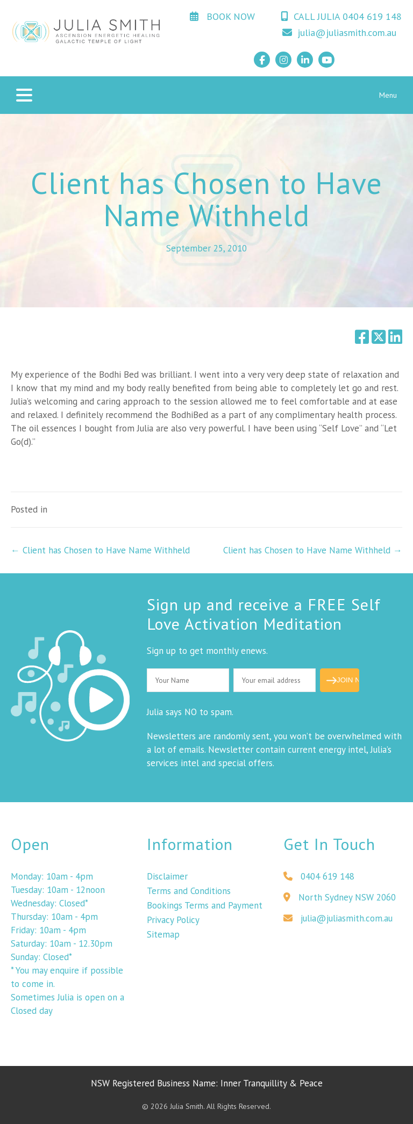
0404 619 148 (318, 879)
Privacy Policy (173, 923)
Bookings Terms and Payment (204, 908)
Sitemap (163, 937)
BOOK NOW (222, 16)
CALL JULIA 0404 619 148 (341, 16)
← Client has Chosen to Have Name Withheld (100, 550)
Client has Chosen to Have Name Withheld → (312, 550)
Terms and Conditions (189, 894)
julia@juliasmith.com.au (339, 32)
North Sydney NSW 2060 (339, 900)
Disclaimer (167, 879)
